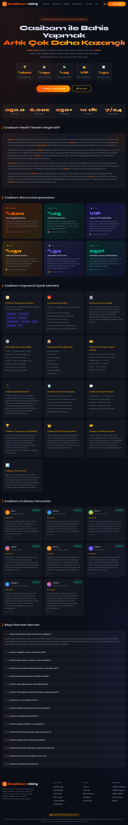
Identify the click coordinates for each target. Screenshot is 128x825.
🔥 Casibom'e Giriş (116, 4)
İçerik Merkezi (78, 4)
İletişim (115, 801)
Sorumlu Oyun (118, 797)
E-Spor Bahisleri (59, 801)
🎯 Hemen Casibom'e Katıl (53, 88)
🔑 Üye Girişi (81, 88)
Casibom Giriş (58, 787)
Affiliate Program (118, 790)
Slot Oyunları (57, 797)
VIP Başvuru (87, 797)
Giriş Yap (86, 790)
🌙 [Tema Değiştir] (104, 4)
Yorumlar (89, 4)
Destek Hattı (87, 801)
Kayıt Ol (86, 787)
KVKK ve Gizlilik (118, 794)
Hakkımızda (57, 4)
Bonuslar (67, 4)
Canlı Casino (57, 794)
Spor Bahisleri (58, 790)
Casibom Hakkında (119, 787)
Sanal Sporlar (58, 804)
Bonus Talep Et (88, 794)
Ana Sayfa (46, 4)
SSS (96, 4)
